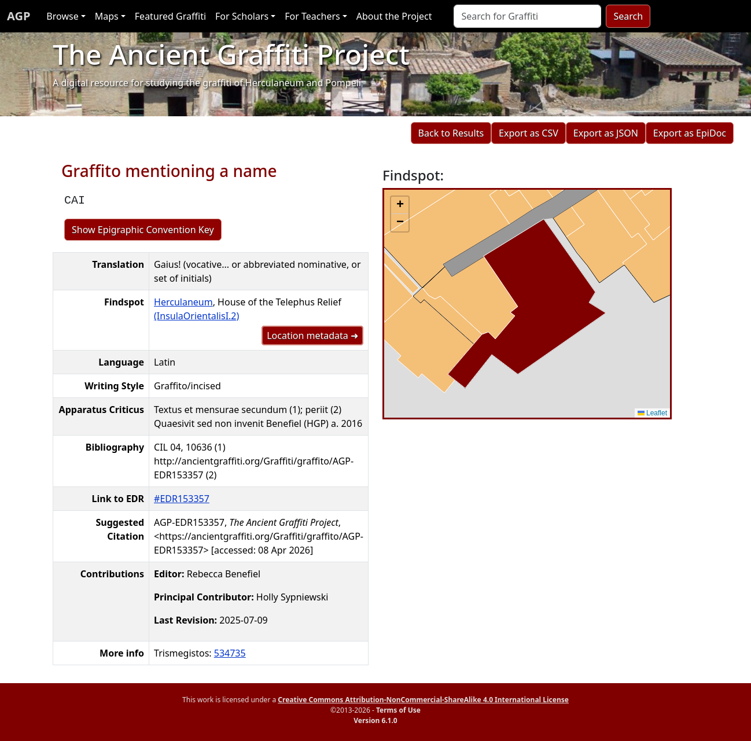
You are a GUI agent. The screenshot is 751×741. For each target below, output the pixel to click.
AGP (18, 16)
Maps (107, 16)
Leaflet (652, 413)
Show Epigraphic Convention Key (143, 229)
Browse (62, 16)
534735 (230, 653)
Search (628, 16)
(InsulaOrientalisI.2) (196, 315)
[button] (399, 205)
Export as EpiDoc (689, 133)
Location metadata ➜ (312, 335)
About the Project (394, 16)
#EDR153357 (181, 498)
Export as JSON (605, 133)
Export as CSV (528, 133)
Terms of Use (398, 710)
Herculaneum (183, 302)
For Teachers (312, 16)
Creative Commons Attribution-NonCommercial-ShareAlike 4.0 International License (423, 700)
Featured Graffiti (170, 16)
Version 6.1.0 (375, 720)
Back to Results (451, 133)
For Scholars (241, 16)
